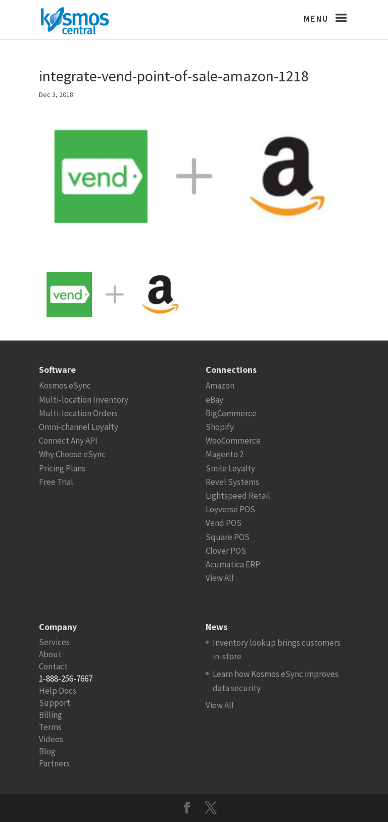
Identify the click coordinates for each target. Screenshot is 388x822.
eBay (214, 399)
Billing (50, 714)
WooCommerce (233, 440)
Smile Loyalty (230, 468)
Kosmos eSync (65, 385)
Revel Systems (232, 482)
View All (220, 578)
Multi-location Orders (78, 413)
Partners (54, 763)
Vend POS (223, 522)
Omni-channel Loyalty (78, 426)
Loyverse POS (230, 509)
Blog (47, 751)
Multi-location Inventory (83, 399)
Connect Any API (68, 440)
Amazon (220, 385)
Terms (50, 727)
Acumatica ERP (233, 564)
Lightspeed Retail (238, 495)
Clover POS (226, 550)
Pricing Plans (62, 468)
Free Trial (56, 482)
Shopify (220, 426)
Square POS (228, 537)
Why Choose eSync (72, 454)
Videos (51, 739)
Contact (53, 666)
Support (54, 702)
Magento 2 (225, 454)
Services (54, 642)
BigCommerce (231, 413)
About (50, 654)
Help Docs (57, 690)
